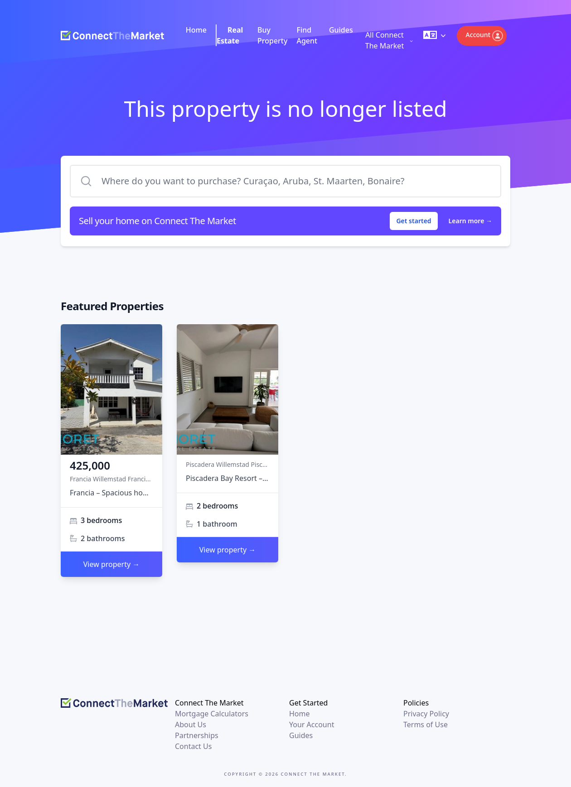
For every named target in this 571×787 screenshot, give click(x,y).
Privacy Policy (426, 714)
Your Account (311, 724)
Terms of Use (425, 724)
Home (196, 30)
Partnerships (196, 735)
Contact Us (193, 746)
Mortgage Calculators (211, 714)
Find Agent (306, 35)
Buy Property (272, 35)
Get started (413, 220)
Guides (341, 30)
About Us (190, 724)
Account (484, 35)
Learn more (470, 220)
